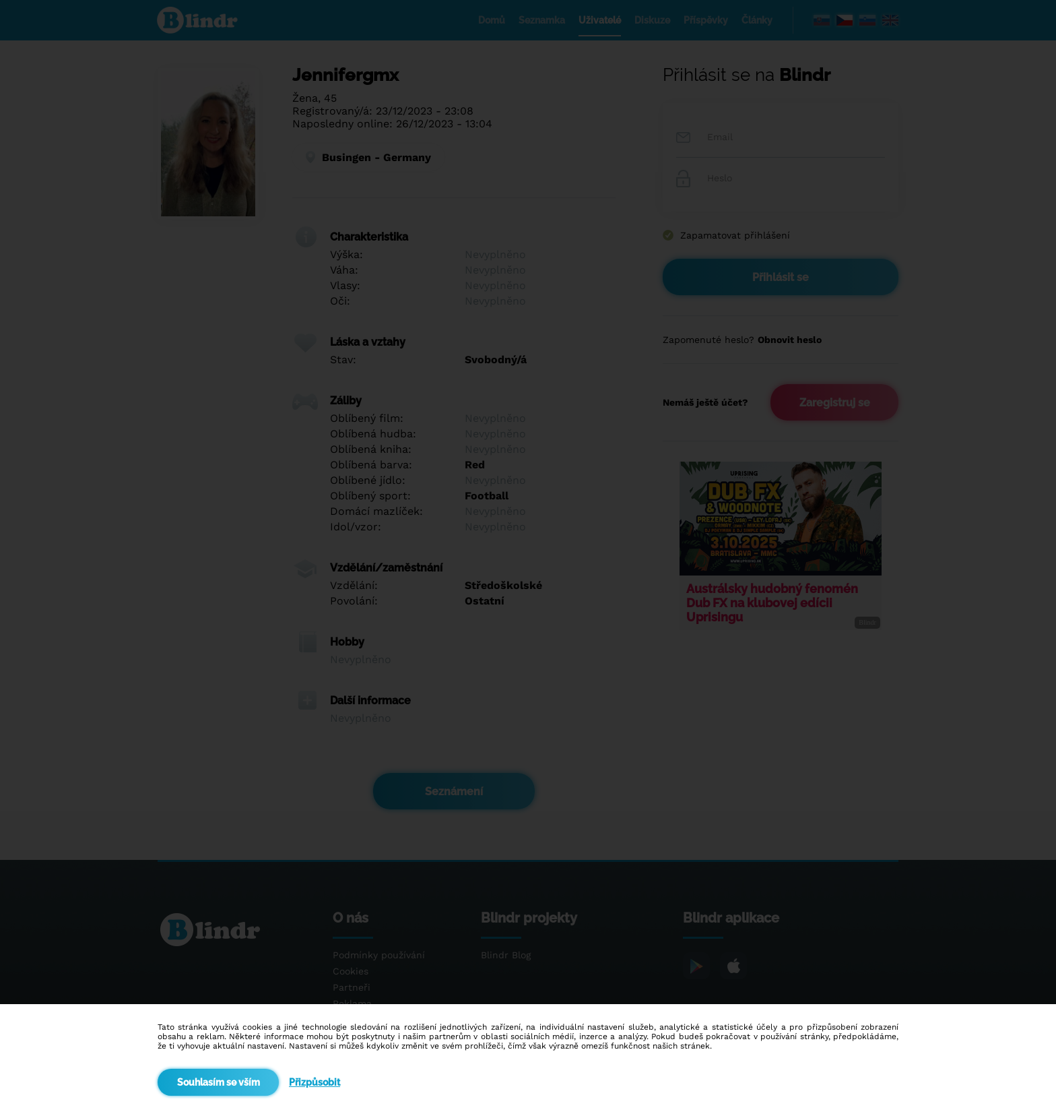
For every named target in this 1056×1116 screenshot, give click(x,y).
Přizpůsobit (314, 1082)
